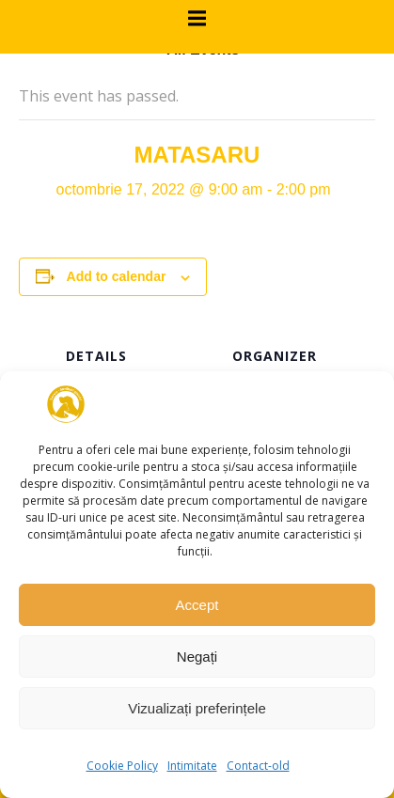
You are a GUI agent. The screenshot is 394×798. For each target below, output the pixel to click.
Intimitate (192, 766)
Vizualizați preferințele (196, 708)
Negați (197, 657)
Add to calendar (116, 276)
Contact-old (258, 766)
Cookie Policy (122, 766)
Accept (197, 605)
